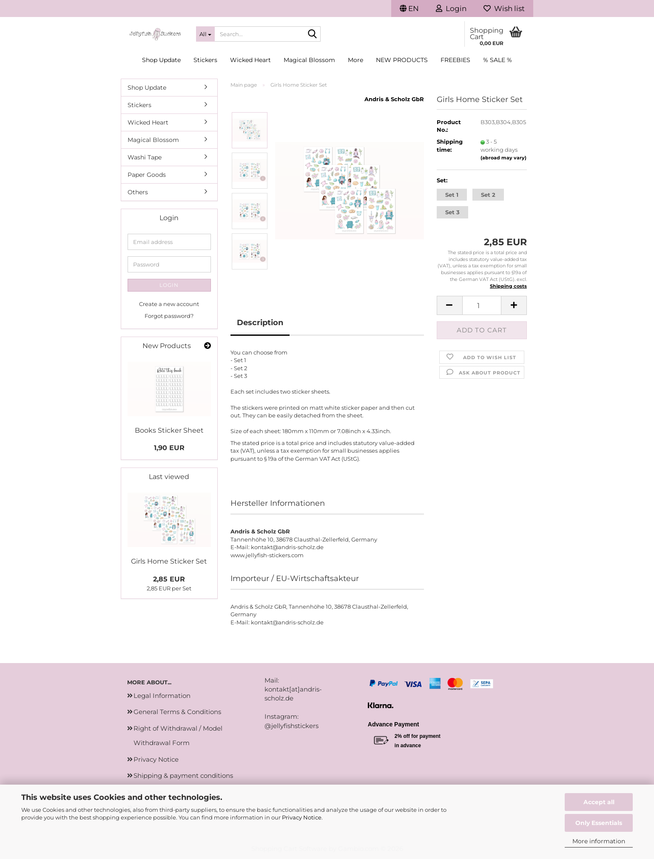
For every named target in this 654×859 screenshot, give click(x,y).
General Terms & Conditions (177, 712)
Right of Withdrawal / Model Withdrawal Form (178, 735)
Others (138, 192)
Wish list (504, 8)
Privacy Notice (301, 817)
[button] (409, 8)
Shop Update (161, 60)
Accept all (598, 802)
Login (169, 285)
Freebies (455, 60)
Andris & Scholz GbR (394, 99)
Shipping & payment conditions (183, 775)
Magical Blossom (309, 60)
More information (598, 841)
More (355, 60)
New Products (402, 60)
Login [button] (451, 8)
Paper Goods (147, 175)
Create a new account (169, 304)
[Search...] (205, 34)
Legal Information (162, 696)
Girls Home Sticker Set (169, 561)
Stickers (205, 60)
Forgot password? (169, 315)
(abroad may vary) (503, 158)
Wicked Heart (250, 60)
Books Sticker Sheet (169, 430)
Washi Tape (145, 157)
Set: (442, 180)
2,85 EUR (169, 579)
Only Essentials (598, 823)
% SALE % (497, 60)
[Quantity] (482, 305)
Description (260, 322)
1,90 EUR (169, 448)
